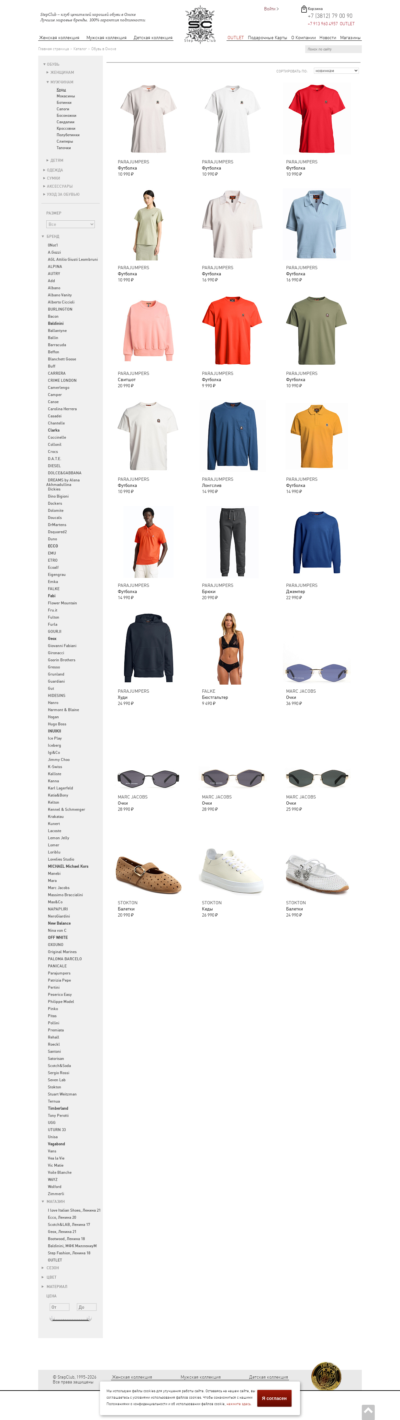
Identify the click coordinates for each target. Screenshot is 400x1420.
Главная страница (53, 49)
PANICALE (57, 966)
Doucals (55, 517)
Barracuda (57, 345)
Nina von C (57, 930)
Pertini (54, 987)
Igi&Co (54, 752)
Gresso (54, 667)
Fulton (53, 617)
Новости (327, 37)
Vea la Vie (56, 1158)
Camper (55, 394)
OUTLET (236, 37)
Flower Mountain (62, 603)
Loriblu (54, 852)
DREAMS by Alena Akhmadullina (63, 482)
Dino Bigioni (58, 496)
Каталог (80, 49)
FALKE (54, 589)
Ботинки (64, 102)
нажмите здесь (238, 1404)
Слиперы (65, 141)
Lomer (53, 845)
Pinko (53, 1009)
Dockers (55, 503)
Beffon (53, 352)
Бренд (50, 236)
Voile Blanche (60, 1172)
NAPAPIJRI (58, 909)
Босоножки (66, 115)
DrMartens (57, 525)
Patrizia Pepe (59, 980)
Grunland (56, 674)
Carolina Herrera (62, 409)
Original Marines (62, 952)
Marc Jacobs (59, 888)
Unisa (53, 1137)
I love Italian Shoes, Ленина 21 (74, 1210)
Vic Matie (55, 1165)
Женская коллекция (59, 37)
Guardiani (56, 681)
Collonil (54, 444)
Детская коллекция (153, 37)
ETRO (53, 560)
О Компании (303, 37)
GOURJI (54, 631)
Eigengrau (57, 574)
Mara (52, 880)
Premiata (56, 1030)
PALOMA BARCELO (65, 959)
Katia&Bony (58, 795)
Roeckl (54, 1044)
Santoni (54, 1051)
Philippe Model (61, 1001)
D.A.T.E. (54, 459)
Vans (52, 1151)
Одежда (55, 170)
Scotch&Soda (59, 1065)
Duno (52, 539)
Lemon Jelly (58, 838)
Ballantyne (57, 330)
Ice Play (55, 738)
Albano (54, 288)
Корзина (315, 8)
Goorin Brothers (61, 660)
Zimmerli (56, 1194)
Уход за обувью (63, 194)
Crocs (53, 451)
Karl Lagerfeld (60, 788)
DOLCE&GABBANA (65, 473)
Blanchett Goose (62, 359)
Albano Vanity (60, 295)
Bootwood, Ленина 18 (66, 1239)
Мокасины (66, 96)
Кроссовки (66, 128)
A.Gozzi (54, 252)
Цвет (49, 1277)
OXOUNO (55, 944)
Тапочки (64, 148)
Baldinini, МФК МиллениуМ (72, 1246)
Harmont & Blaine (63, 710)
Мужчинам (61, 82)
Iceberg (54, 745)
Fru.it (52, 610)
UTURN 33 (57, 1130)
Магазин (53, 1201)
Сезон (50, 1268)
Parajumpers (59, 973)
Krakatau (56, 816)
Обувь (53, 64)
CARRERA (57, 373)
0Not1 (53, 245)
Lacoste (54, 831)
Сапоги (63, 109)
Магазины (350, 37)
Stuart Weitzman (62, 1094)
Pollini (53, 1023)
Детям (56, 160)
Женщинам (62, 72)
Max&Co (55, 902)
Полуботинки (68, 135)
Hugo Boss (57, 724)
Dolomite (55, 510)
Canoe (53, 402)
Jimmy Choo (59, 759)
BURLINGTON (60, 309)
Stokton (54, 1087)
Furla (52, 624)
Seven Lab (57, 1080)
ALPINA (55, 266)
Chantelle (56, 423)
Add (51, 281)
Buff (51, 366)
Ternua (54, 1101)
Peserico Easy (60, 994)
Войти (269, 8)
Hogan (53, 717)
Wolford (54, 1186)
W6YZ (53, 1179)
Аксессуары (60, 186)
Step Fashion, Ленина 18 (69, 1253)
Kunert (54, 823)
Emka (53, 581)
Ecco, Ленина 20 (62, 1217)
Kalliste (54, 774)
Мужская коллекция (106, 37)
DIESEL (54, 466)
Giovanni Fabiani (62, 646)
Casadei (54, 416)
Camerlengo (58, 387)
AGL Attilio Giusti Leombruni (73, 259)
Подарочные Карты (267, 37)
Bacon (53, 316)
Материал (54, 1286)
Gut (51, 688)
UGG (52, 1122)
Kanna (53, 781)
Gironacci (56, 653)
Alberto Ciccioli (61, 302)
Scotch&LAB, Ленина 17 (69, 1224)
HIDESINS (56, 695)
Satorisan (56, 1058)
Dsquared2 (57, 532)
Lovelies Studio (61, 859)
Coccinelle (57, 437)
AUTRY (54, 273)
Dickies (54, 489)
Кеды (61, 89)
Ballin (53, 338)
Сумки (53, 178)
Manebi (54, 873)
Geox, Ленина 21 (62, 1231)
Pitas (52, 1016)
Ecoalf (53, 567)
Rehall (53, 1037)
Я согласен (274, 1398)
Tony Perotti (58, 1115)
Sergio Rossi (58, 1073)
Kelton (53, 802)
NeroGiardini (59, 916)
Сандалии (65, 122)
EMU (52, 553)
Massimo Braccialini (65, 895)
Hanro (53, 702)
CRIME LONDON (62, 380)
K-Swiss (55, 767)
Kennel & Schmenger (66, 809)
